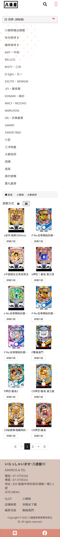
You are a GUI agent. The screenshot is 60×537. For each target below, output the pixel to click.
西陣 (8, 161)
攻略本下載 (29, 504)
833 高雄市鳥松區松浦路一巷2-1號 (29, 486)
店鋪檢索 (10, 504)
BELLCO (10, 59)
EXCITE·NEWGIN (16, 81)
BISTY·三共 (13, 67)
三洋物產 (10, 147)
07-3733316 (20, 476)
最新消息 (10, 510)
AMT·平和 (12, 52)
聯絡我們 (28, 510)
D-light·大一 (14, 74)
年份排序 (12, 37)
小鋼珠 (26, 498)
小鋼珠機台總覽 (15, 30)
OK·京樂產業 (14, 118)
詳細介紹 (10, 241)
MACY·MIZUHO (15, 103)
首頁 (8, 194)
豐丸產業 (10, 183)
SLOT (8, 498)
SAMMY (9, 125)
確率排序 (12, 45)
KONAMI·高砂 (14, 96)
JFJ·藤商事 (12, 88)
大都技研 (10, 154)
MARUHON (12, 110)
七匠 (8, 139)
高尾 (8, 169)
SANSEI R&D (13, 132)
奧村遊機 (10, 176)
